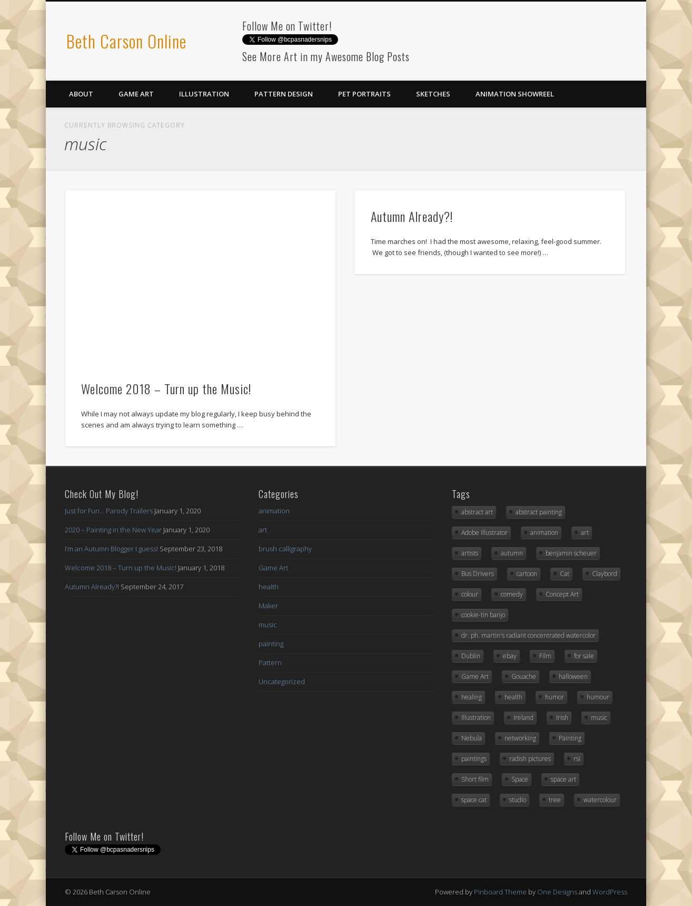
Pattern (270, 662)
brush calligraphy (285, 548)
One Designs (557, 892)
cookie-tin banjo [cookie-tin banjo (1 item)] (483, 614)
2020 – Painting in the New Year (113, 529)
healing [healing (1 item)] (471, 697)
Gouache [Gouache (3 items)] (523, 676)
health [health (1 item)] (513, 697)
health (269, 586)
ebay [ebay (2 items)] (510, 655)
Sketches (433, 94)
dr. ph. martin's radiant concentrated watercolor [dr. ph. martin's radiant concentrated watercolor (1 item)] (528, 635)
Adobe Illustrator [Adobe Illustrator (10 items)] (484, 532)
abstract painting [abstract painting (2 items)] (539, 512)
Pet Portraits (364, 94)
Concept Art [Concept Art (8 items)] (562, 594)
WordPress (609, 892)
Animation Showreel (515, 94)
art (263, 529)
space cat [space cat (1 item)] (474, 799)
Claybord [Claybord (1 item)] (604, 573)
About (81, 94)
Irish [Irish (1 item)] (562, 717)
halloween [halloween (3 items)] (573, 676)
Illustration (204, 94)
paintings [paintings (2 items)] (474, 758)
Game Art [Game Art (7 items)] (475, 676)
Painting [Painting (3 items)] (570, 738)
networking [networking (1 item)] (520, 738)
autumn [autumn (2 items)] (512, 553)
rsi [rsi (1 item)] (577, 758)
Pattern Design (283, 94)
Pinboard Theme (500, 892)
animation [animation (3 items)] (544, 532)
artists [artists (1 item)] (469, 553)
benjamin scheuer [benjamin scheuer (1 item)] (571, 553)
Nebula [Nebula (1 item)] (471, 738)
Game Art (136, 94)
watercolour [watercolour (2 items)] (600, 799)
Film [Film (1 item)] (545, 655)
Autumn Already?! (412, 216)
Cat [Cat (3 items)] (564, 573)
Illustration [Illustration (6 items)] (476, 717)
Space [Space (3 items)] (519, 779)
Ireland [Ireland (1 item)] (523, 717)
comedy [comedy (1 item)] (512, 594)
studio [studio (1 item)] (517, 799)
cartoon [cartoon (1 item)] (527, 573)
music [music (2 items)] (599, 717)
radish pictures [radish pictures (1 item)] (530, 758)
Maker (268, 605)
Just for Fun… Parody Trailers (109, 510)
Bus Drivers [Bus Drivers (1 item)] (477, 573)
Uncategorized (282, 681)
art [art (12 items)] (585, 532)
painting (271, 643)
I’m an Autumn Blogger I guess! (111, 548)
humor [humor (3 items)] (554, 697)
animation (274, 510)
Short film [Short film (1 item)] (475, 779)
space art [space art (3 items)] (563, 779)
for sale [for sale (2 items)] (584, 655)
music (268, 624)
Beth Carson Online (126, 40)
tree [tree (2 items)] (555, 799)
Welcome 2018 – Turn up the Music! (166, 388)
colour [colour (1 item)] (469, 594)
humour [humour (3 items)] (598, 697)
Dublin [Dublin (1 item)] (470, 655)
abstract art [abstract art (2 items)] (477, 512)
